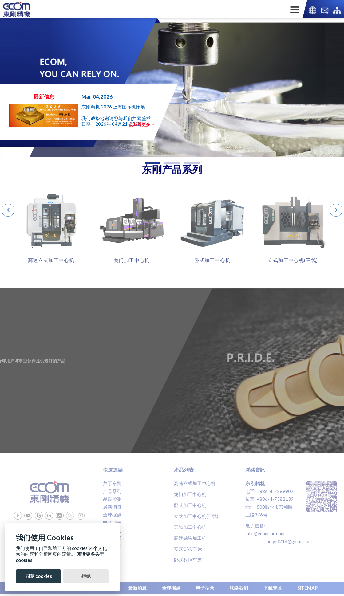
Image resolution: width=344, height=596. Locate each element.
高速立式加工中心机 (194, 483)
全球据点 (112, 514)
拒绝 (86, 576)
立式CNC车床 (188, 548)
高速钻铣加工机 (190, 538)
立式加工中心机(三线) (196, 516)
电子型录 (112, 522)
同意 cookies (38, 576)
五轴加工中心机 (190, 527)
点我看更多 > (141, 124)
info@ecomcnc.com (264, 533)
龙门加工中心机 (190, 494)
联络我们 (112, 530)
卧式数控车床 (188, 560)
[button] (152, 163)
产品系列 (112, 491)
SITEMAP (307, 586)
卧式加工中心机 (190, 505)
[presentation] (8, 210)
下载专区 (112, 538)
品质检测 (112, 499)
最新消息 (112, 507)
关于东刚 (112, 483)
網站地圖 (112, 546)
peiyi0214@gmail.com (289, 541)
